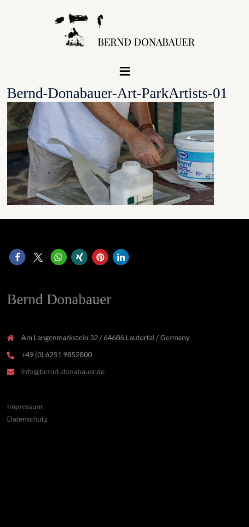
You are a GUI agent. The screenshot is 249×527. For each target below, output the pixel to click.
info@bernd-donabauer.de (62, 371)
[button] (17, 257)
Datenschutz (27, 418)
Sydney (200, 510)
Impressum (24, 406)
